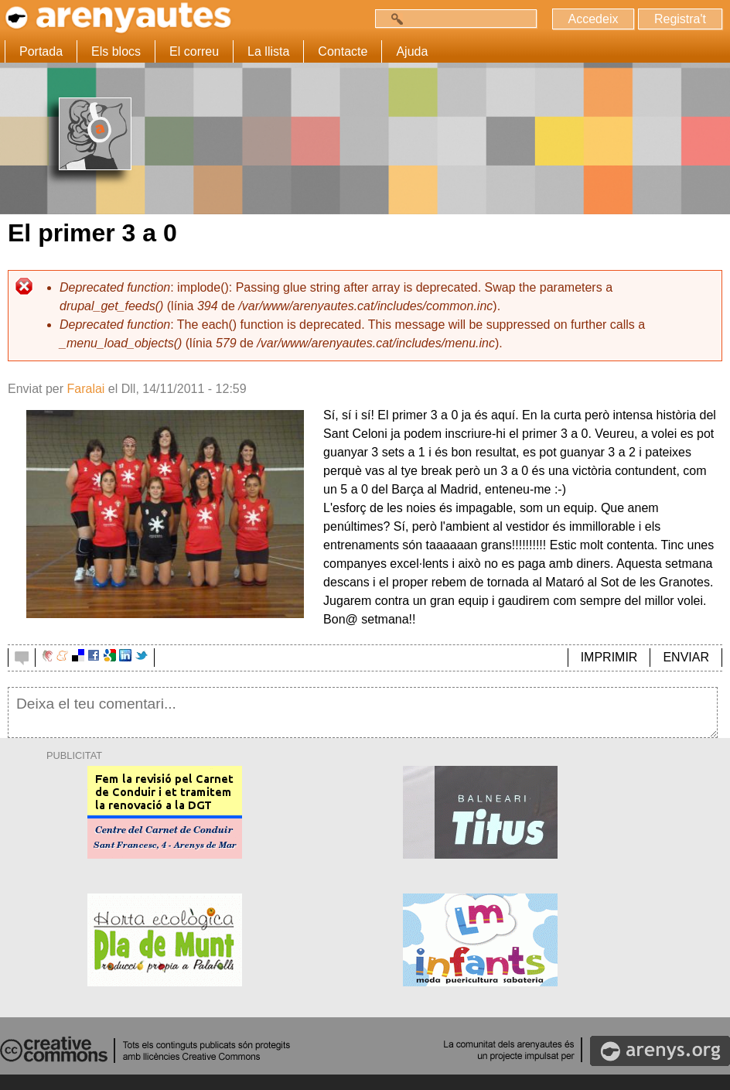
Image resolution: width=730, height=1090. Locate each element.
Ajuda (412, 51)
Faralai (85, 388)
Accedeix (593, 19)
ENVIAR (686, 657)
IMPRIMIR (609, 657)
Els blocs (116, 51)
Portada (41, 51)
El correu (194, 51)
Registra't (680, 19)
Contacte (342, 51)
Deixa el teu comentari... (363, 712)
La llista (268, 51)
